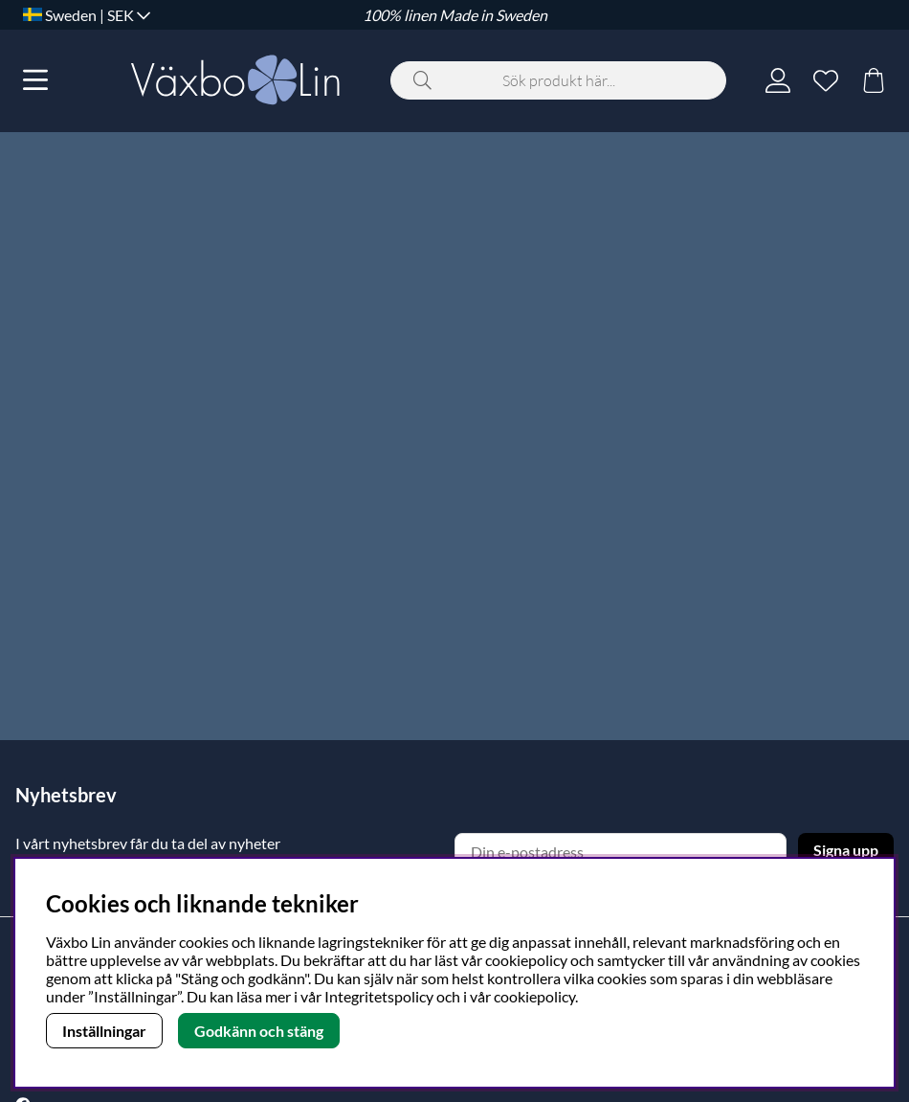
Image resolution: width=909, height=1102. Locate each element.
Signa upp (845, 850)
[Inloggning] (778, 80)
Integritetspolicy (378, 996)
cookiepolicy (534, 996)
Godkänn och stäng (258, 1031)
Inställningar (104, 1031)
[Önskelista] (826, 80)
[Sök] (558, 80)
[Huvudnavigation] (35, 80)
